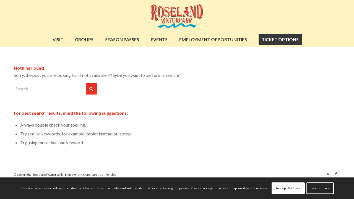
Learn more (320, 188)
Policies (110, 174)
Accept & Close (288, 188)
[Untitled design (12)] (177, 16)
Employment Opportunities (84, 174)
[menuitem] (58, 39)
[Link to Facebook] (336, 174)
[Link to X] (328, 174)
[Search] (55, 89)
